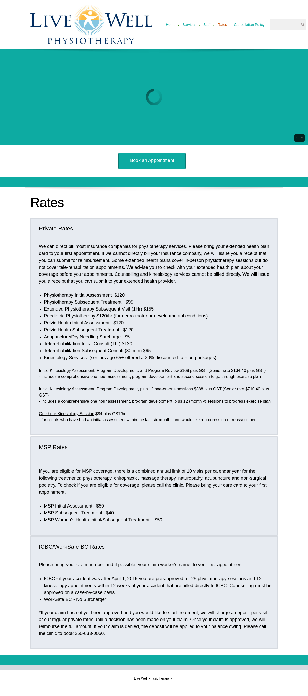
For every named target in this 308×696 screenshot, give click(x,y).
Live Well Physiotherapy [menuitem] (152, 678)
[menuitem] (171, 25)
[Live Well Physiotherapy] (91, 24)
